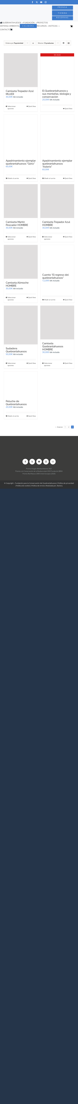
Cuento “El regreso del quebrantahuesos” (55, 276)
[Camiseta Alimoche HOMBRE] (21, 262)
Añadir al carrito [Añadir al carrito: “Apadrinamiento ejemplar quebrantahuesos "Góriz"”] (13, 178)
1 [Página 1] (65, 427)
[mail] (53, 461)
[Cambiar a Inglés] (17, 29)
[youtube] (41, 2)
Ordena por (14, 43)
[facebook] (32, 2)
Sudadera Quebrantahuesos (16, 350)
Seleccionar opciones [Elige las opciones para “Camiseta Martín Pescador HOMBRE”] (12, 238)
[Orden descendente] (33, 43)
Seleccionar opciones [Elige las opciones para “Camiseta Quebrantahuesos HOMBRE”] (48, 364)
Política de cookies (23, 486)
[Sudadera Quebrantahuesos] (21, 325)
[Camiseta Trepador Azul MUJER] (21, 70)
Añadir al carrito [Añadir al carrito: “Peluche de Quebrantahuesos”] (13, 416)
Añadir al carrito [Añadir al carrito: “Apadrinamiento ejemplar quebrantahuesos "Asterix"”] (49, 178)
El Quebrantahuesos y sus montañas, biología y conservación (56, 93)
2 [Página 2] (68, 427)
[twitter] (37, 2)
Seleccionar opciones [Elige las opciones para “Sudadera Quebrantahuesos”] (12, 364)
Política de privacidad (66, 483)
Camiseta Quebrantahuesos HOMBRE (52, 346)
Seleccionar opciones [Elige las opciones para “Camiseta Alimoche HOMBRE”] (12, 298)
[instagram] (46, 2)
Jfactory (60, 486)
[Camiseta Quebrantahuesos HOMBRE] (57, 322)
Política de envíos (38, 486)
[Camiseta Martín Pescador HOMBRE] (21, 201)
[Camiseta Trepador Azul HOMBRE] (57, 201)
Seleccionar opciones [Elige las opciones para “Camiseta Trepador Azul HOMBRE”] (48, 238)
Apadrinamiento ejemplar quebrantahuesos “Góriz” (21, 162)
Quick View (32, 106)
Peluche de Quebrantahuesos (16, 403)
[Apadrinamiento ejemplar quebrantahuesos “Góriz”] (21, 136)
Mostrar (46, 43)
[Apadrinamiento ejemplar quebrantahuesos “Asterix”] (57, 136)
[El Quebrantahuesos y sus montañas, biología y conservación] (57, 70)
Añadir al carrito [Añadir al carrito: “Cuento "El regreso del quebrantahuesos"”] (49, 300)
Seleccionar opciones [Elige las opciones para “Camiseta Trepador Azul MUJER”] (12, 107)
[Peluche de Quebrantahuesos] (21, 384)
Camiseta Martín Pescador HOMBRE (17, 223)
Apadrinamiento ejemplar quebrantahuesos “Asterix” (57, 163)
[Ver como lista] (68, 43)
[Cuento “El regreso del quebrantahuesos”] (57, 258)
